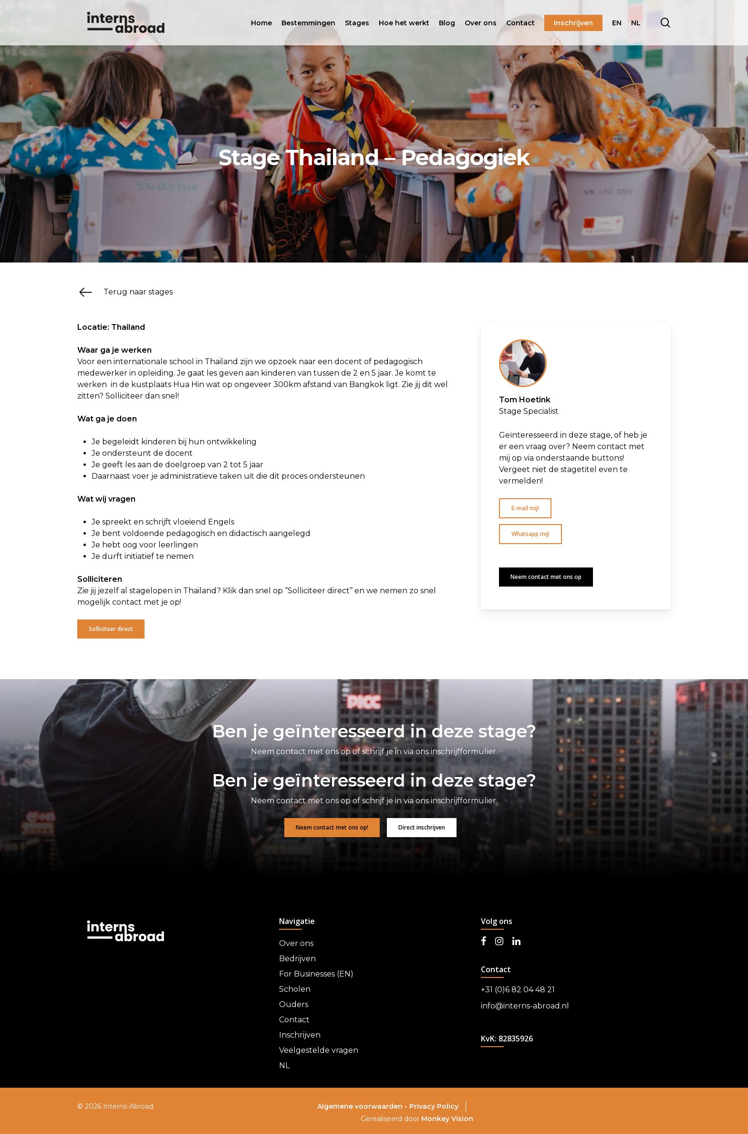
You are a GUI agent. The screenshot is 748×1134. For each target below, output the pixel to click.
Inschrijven (300, 1035)
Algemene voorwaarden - (363, 1106)
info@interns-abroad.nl (525, 1005)
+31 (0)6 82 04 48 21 (518, 989)
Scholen (295, 989)
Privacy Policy (433, 1106)
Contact (294, 1019)
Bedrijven (297, 958)
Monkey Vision (447, 1118)
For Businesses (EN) (316, 973)
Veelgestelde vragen (318, 1050)
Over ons (296, 943)
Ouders (293, 1004)
